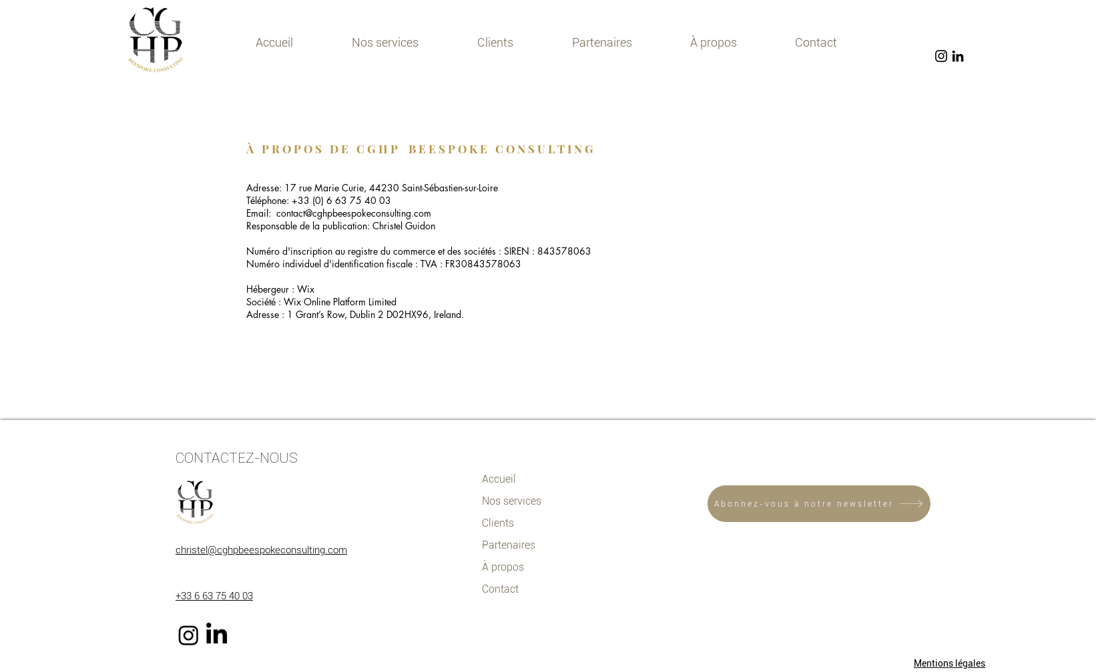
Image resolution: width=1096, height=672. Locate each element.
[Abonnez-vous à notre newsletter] (819, 503)
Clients (498, 523)
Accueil (499, 479)
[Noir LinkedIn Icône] (958, 56)
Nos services (511, 501)
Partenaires (508, 545)
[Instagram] (189, 635)
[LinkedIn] (217, 635)
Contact (500, 589)
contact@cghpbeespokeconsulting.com (353, 213)
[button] (385, 42)
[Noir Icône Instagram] (941, 56)
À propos (503, 567)
